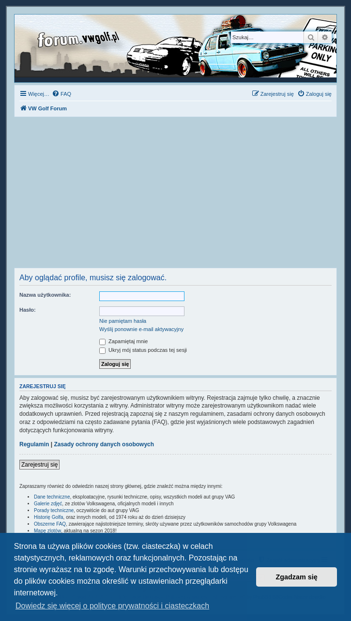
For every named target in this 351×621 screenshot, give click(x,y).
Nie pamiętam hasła (122, 321)
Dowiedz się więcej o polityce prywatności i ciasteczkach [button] (112, 606)
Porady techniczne (54, 510)
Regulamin (34, 444)
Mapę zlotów (47, 530)
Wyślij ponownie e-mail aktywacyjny (141, 329)
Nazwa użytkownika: (45, 295)
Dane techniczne (52, 497)
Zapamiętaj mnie (123, 341)
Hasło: (27, 310)
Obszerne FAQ (50, 524)
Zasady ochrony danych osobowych (104, 444)
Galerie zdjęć (48, 503)
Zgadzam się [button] (297, 577)
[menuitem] (61, 94)
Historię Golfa (48, 517)
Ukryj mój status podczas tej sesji (143, 350)
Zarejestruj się (39, 464)
